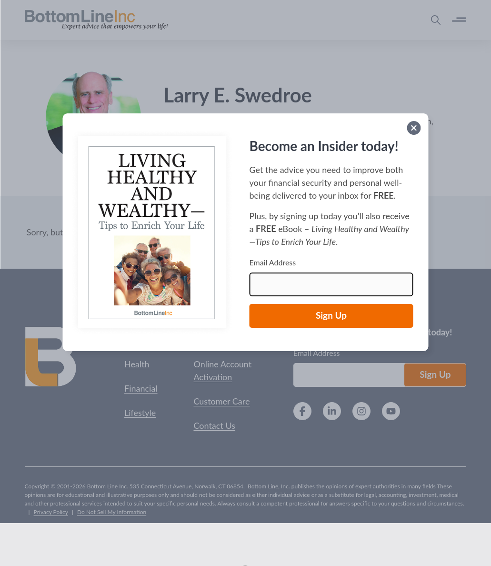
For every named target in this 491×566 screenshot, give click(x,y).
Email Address (273, 262)
